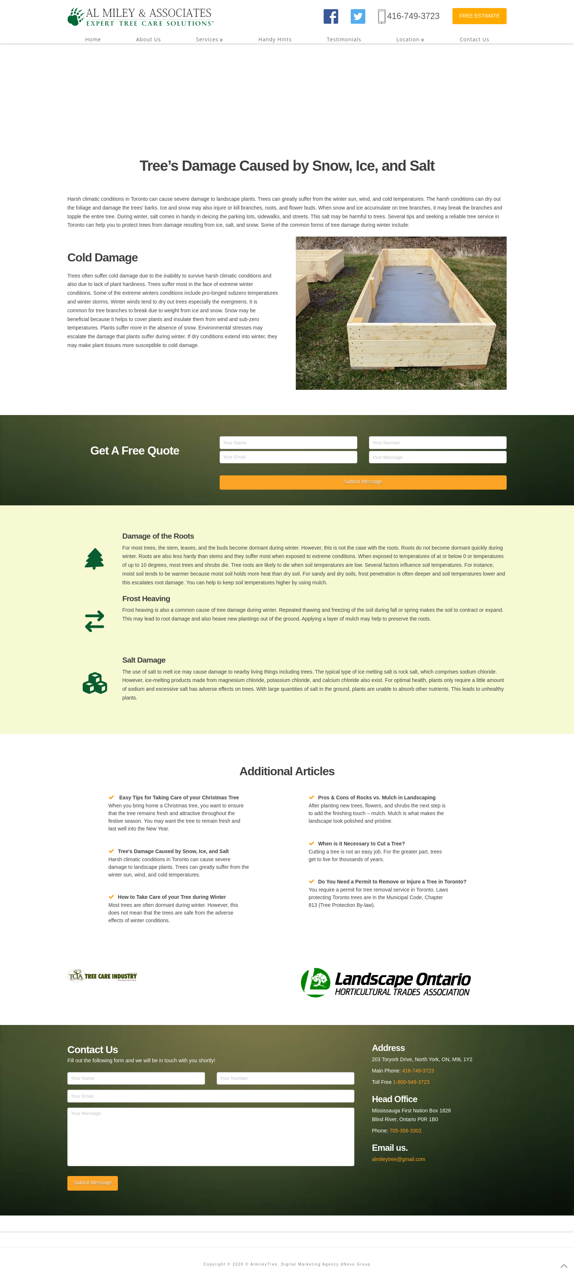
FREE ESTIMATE (479, 16)
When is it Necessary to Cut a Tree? (361, 844)
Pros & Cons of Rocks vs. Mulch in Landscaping (377, 797)
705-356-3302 (405, 1131)
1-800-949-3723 (411, 1082)
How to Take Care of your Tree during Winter (172, 897)
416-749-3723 (413, 16)
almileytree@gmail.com (398, 1159)
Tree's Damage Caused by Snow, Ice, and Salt (173, 851)
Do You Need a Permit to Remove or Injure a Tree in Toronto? (392, 882)
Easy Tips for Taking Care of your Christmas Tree (179, 797)
